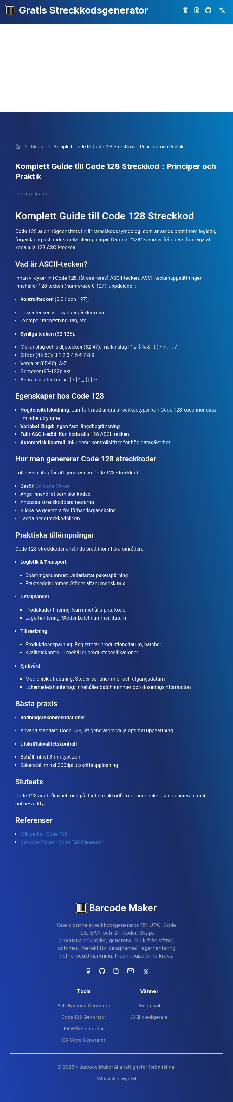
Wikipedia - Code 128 (44, 834)
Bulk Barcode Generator (83, 1005)
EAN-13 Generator (84, 1028)
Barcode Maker (52, 486)
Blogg (37, 146)
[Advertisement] (116, 68)
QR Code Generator (83, 1040)
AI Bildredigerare (149, 1017)
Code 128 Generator (83, 1017)
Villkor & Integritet (117, 1078)
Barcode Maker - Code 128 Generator (61, 842)
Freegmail (149, 1005)
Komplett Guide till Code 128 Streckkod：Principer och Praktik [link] (119, 146)
